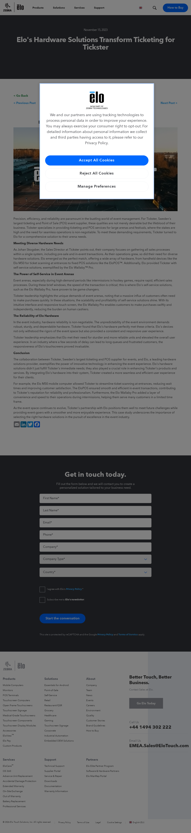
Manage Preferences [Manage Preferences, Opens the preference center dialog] (97, 187)
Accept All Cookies (97, 160)
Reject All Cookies (97, 173)
